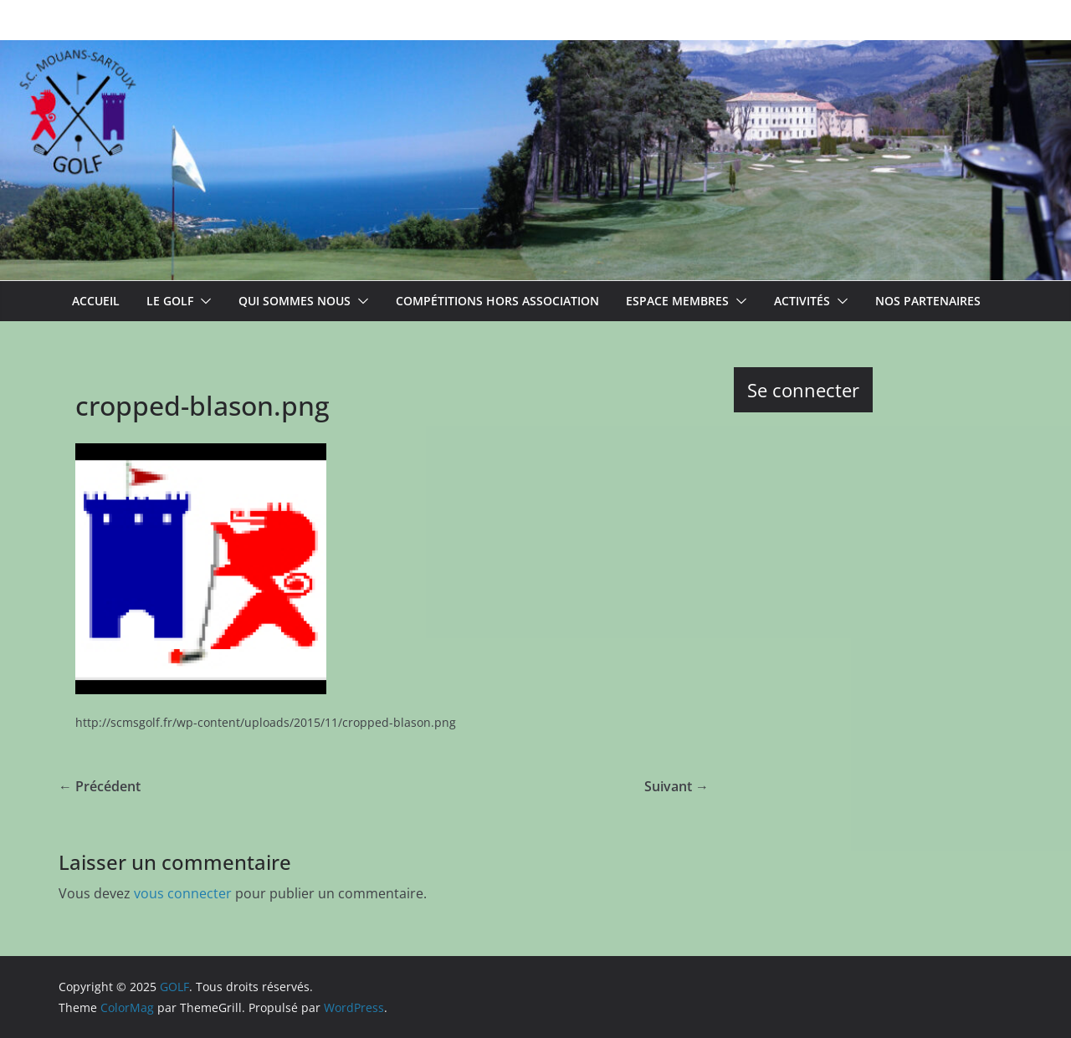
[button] (202, 301)
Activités (802, 301)
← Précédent (100, 786)
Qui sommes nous (294, 301)
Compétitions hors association (497, 301)
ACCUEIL (96, 301)
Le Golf (169, 301)
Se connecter (803, 389)
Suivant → (676, 786)
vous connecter (183, 893)
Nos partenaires (928, 301)
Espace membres (677, 301)
